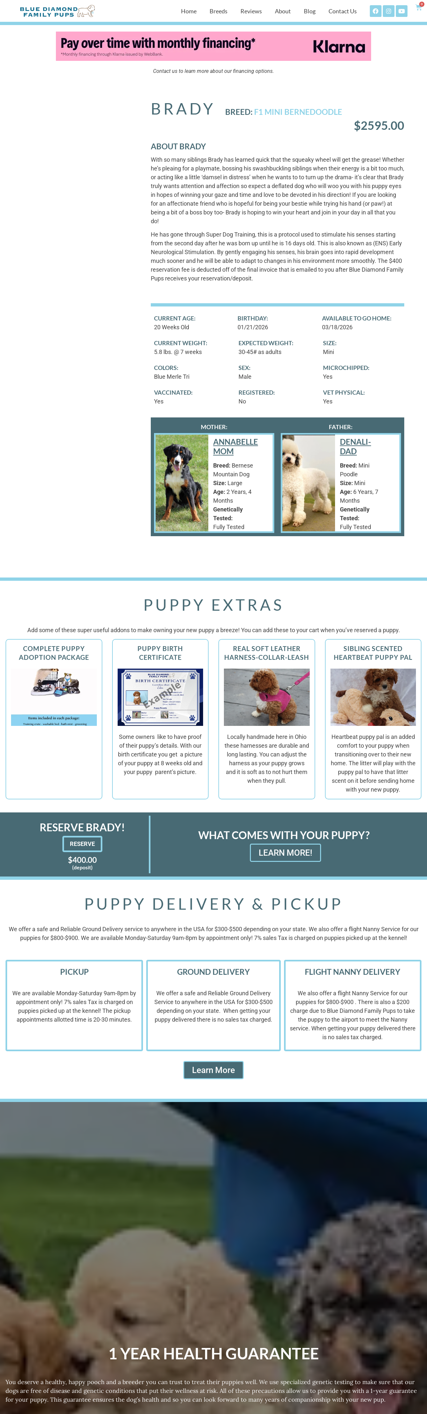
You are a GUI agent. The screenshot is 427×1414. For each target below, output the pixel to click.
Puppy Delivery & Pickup (213, 903)
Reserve (82, 843)
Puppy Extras (213, 604)
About (283, 11)
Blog (310, 11)
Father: (341, 426)
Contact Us (343, 11)
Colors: (166, 367)
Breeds (218, 11)
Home (189, 11)
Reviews (251, 11)
